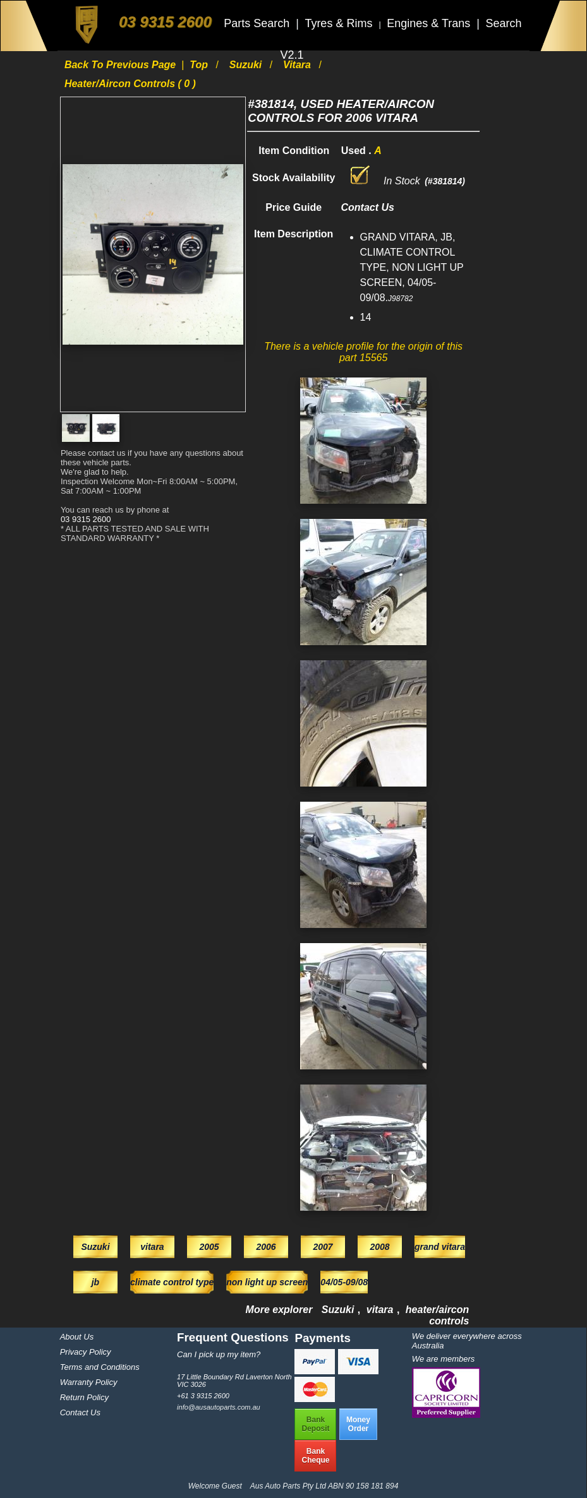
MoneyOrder (358, 1424)
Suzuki (247, 64)
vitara (298, 64)
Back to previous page (121, 64)
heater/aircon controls (437, 1315)
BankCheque (315, 1456)
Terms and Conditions (100, 1367)
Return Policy (84, 1397)
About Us (77, 1336)
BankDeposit (315, 1424)
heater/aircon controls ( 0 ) (130, 83)
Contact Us (80, 1412)
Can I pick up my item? (218, 1354)
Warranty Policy (89, 1382)
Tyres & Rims (340, 23)
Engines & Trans (430, 23)
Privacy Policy (85, 1352)
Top (200, 64)
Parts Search (258, 23)
